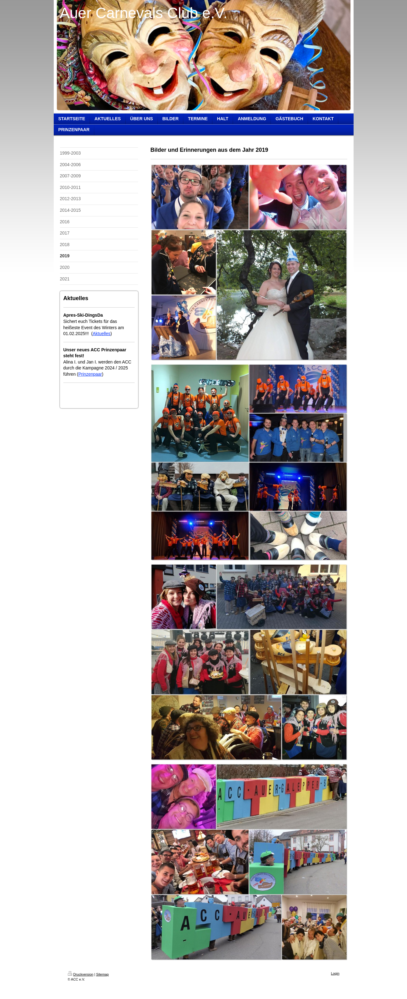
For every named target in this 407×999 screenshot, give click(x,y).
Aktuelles (102, 333)
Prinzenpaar (90, 374)
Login (335, 973)
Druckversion (80, 974)
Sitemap (102, 974)
